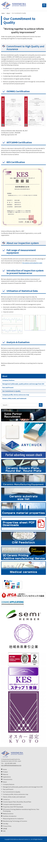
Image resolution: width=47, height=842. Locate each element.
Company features (8, 380)
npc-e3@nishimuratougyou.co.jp (11, 765)
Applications (7, 777)
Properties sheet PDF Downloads (13, 807)
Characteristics (7, 779)
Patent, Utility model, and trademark (14, 398)
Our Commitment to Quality (11, 391)
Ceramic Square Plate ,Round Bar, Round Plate (17, 802)
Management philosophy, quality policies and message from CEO (23, 384)
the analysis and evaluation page (32, 263)
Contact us (6, 799)
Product (5, 772)
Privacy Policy (7, 826)
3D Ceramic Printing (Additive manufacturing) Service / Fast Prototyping (21, 810)
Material (5, 774)
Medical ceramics (8, 813)
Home (5, 769)
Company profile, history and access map (15, 395)
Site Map (5, 824)
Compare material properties (12, 804)
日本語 (5, 829)
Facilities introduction (9, 816)
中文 (4, 831)
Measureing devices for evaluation (13, 818)
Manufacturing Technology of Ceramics (15, 821)
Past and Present (7, 387)
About (4, 376)
